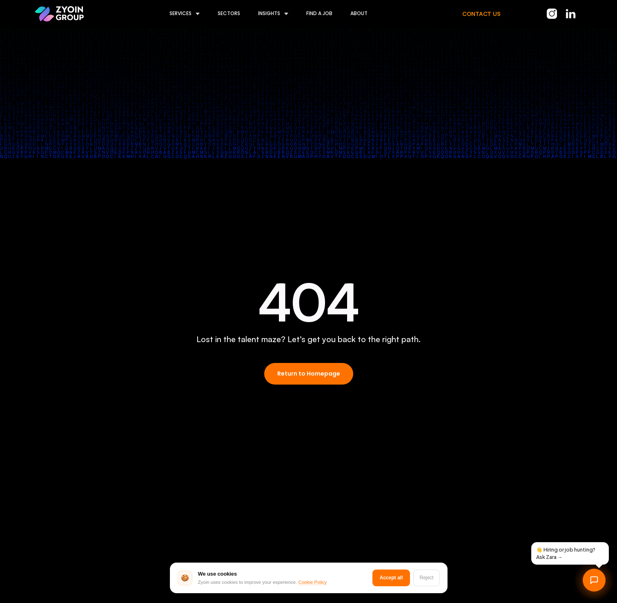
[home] (59, 13)
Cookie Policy (312, 582)
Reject (426, 578)
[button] (175, 13)
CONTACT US (481, 13)
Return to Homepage (308, 373)
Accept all (391, 578)
